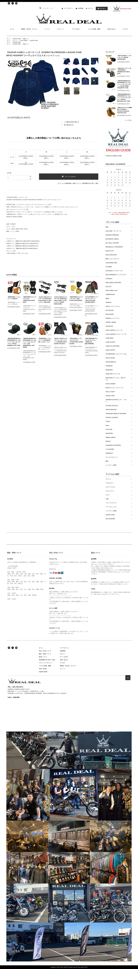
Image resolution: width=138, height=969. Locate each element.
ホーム (12, 29)
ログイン (90, 8)
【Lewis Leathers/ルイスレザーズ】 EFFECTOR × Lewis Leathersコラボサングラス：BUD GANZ (45, 299)
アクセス (125, 29)
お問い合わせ (111, 29)
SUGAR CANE (17, 38)
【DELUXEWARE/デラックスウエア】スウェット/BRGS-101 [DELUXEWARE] (91, 341)
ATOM (45, 669)
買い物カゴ (101, 8)
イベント (47, 29)
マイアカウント (68, 8)
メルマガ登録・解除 (94, 29)
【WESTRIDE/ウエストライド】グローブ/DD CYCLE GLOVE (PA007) (76, 298)
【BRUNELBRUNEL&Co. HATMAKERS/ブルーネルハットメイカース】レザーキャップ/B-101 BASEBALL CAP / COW (14, 342)
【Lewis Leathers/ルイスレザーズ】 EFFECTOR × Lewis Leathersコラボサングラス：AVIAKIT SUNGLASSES (60, 300)
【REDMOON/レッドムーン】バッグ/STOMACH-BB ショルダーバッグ (45, 340)
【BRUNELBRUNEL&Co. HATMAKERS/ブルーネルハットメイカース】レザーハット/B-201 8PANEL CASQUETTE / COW (124, 84)
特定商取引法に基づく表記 (90, 183)
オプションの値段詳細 (64, 183)
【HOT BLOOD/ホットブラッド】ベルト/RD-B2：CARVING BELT (124, 57)
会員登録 (80, 8)
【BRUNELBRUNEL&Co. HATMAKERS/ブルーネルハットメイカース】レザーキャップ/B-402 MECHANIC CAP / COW (124, 98)
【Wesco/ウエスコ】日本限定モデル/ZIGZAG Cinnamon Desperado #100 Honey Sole (124, 110)
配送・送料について (45, 654)
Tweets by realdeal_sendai (114, 156)
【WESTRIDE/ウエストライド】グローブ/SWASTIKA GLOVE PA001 (29, 299)
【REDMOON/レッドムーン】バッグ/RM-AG (14, 297)
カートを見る (64, 657)
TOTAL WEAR (23, 40)
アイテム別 (76, 29)
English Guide (43, 671)
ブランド (61, 29)
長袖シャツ (26, 38)
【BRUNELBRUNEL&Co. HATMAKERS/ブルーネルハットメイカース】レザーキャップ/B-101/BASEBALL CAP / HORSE (29, 343)
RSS (40, 669)
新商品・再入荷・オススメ (29, 29)
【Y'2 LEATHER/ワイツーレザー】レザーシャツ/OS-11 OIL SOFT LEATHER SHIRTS (91, 299)
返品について (77, 183)
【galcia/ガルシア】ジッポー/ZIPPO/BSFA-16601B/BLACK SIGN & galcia (124, 71)
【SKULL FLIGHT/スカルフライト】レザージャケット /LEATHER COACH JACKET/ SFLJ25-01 (60, 341)
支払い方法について (45, 651)
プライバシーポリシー (45, 663)
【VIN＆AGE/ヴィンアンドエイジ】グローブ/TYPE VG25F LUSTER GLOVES (76, 341)
